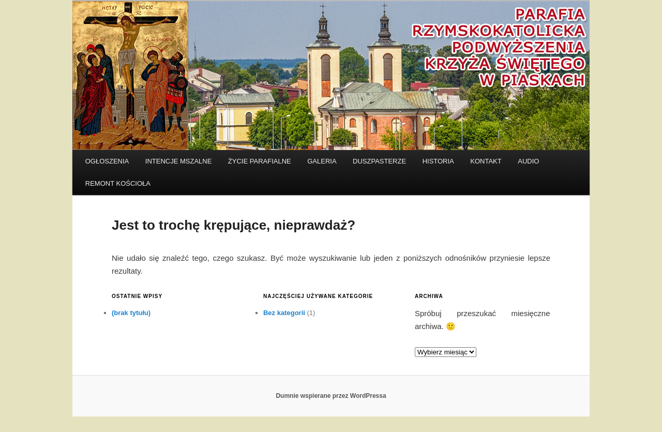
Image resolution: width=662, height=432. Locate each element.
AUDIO (528, 161)
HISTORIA (438, 161)
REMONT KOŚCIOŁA (118, 183)
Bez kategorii (284, 313)
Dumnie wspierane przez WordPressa (331, 395)
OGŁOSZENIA (107, 161)
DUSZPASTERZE (379, 161)
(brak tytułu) (131, 313)
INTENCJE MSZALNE (178, 161)
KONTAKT (485, 161)
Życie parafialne (259, 161)
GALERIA (321, 161)
